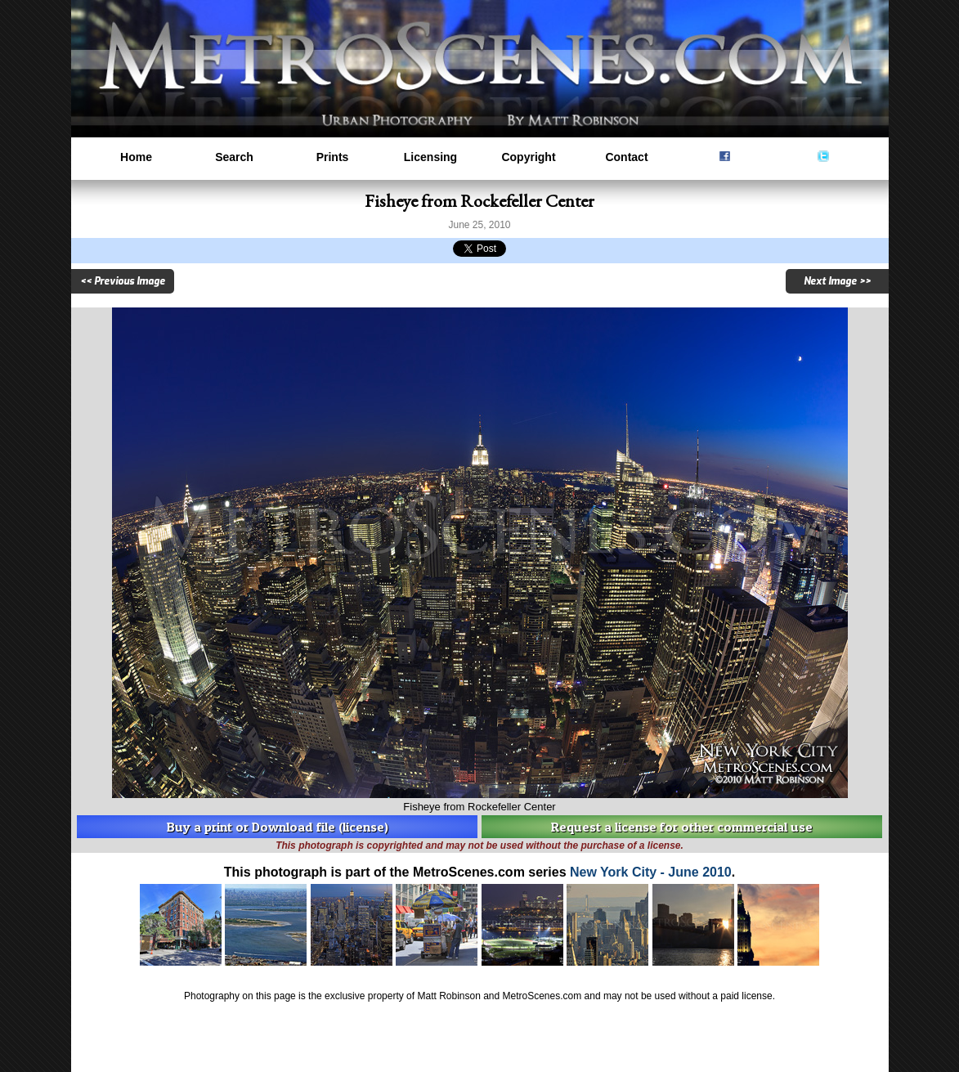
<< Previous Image (122, 281)
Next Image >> (837, 281)
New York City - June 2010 (651, 872)
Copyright (528, 157)
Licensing (430, 157)
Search (234, 157)
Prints (332, 157)
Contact (626, 157)
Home (136, 157)
